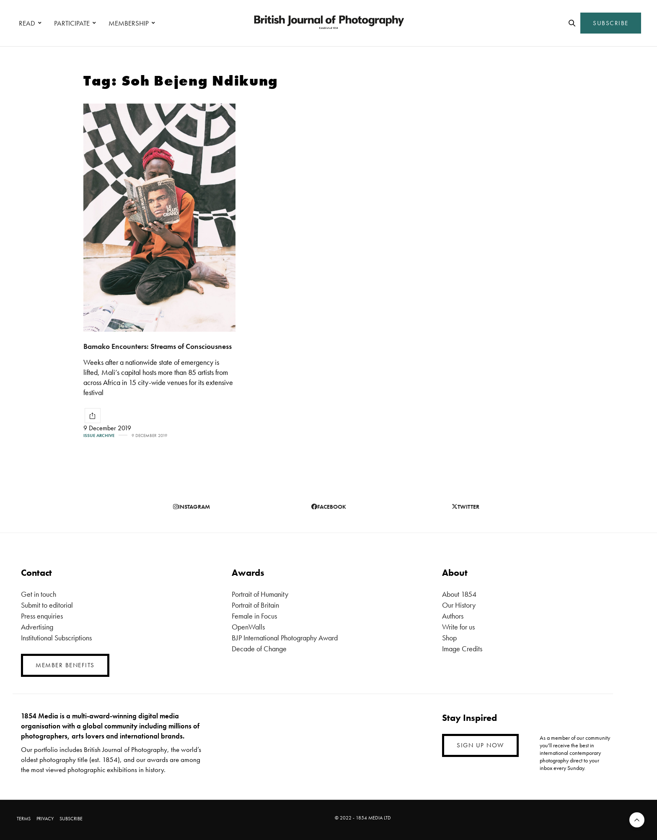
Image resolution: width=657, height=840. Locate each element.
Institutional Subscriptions (56, 637)
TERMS (24, 818)
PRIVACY (45, 818)
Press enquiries (42, 616)
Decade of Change (259, 648)
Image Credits (462, 648)
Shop (449, 637)
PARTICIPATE (72, 23)
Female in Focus (254, 616)
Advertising (37, 627)
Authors (452, 616)
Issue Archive (98, 435)
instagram (191, 506)
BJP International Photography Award (285, 637)
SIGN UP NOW (480, 745)
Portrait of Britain (255, 605)
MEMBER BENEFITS (65, 665)
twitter (465, 506)
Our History (459, 605)
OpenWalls (248, 627)
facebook (328, 506)
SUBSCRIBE (611, 23)
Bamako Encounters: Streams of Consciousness (157, 346)
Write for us (458, 627)
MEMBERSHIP (129, 23)
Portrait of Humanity (260, 594)
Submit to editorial (47, 605)
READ (27, 23)
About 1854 (459, 594)
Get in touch (38, 594)
